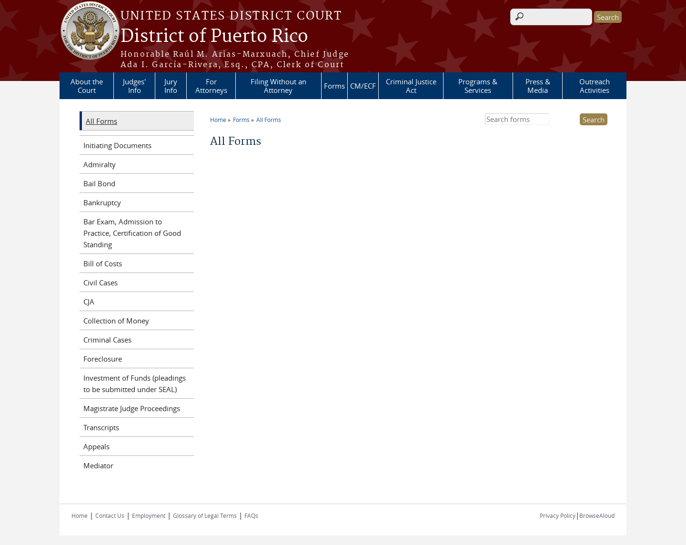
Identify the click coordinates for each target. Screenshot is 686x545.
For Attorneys (211, 86)
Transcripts (101, 427)
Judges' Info (134, 86)
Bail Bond (99, 183)
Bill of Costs (102, 263)
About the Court (87, 86)
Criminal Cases (107, 339)
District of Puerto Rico (214, 37)
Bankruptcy (102, 202)
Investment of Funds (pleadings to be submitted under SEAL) (134, 383)
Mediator (98, 465)
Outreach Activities (594, 86)
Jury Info (170, 86)
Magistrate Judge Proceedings (131, 408)
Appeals (96, 446)
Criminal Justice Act (411, 86)
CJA (88, 301)
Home (218, 119)
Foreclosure (102, 358)
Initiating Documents (117, 145)
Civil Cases (100, 282)
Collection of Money (116, 320)
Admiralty (99, 164)
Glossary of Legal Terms (205, 515)
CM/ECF (363, 86)
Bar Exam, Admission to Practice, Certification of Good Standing (132, 233)
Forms (334, 86)
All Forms (268, 119)
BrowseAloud (597, 515)
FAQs (251, 515)
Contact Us (109, 515)
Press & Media (537, 86)
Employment (148, 515)
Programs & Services (477, 86)
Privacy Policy (557, 515)
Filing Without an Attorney (278, 86)
